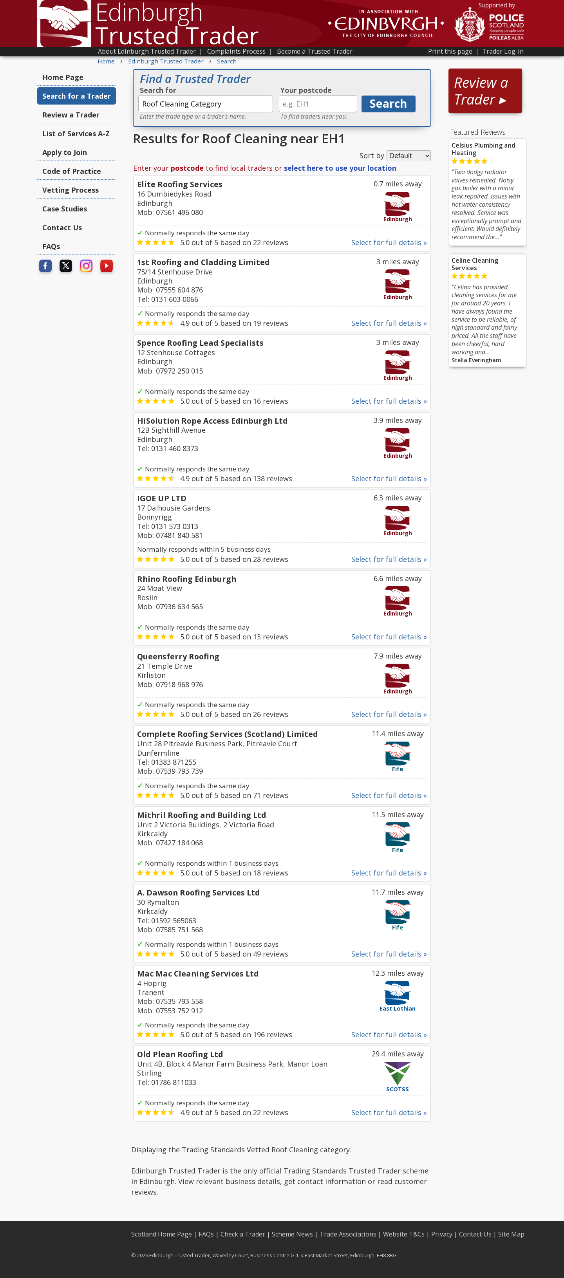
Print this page (450, 51)
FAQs (51, 246)
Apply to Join (64, 152)
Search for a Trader (76, 96)
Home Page (62, 77)
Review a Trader (70, 114)
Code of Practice (71, 171)
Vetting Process (70, 190)
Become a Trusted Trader (314, 51)
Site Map (511, 1234)
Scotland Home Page (161, 1234)
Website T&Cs (404, 1234)
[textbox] (205, 103)
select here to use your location (340, 168)
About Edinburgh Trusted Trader (147, 51)
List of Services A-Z (76, 133)
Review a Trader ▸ (481, 91)
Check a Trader (243, 1234)
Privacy (441, 1234)
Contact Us (62, 227)
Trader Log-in (503, 51)
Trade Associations (348, 1234)
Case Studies (64, 208)
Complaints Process (236, 51)
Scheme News (292, 1234)
